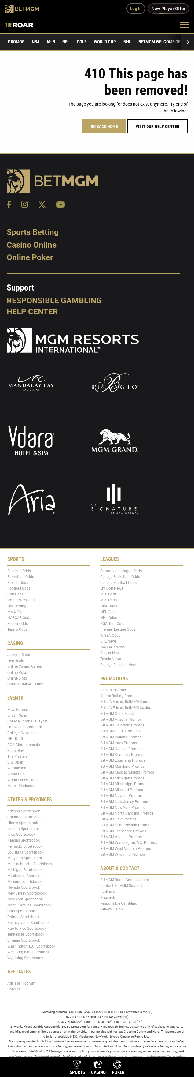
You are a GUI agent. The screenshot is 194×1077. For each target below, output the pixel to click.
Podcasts (108, 891)
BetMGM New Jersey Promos (124, 801)
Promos (16, 42)
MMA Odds (16, 612)
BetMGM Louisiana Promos (122, 760)
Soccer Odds (17, 623)
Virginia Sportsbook (23, 940)
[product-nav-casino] (98, 1068)
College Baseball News (118, 664)
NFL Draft (15, 739)
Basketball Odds (20, 577)
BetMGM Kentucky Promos (122, 754)
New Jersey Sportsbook (26, 893)
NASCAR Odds (19, 618)
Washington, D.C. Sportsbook (31, 946)
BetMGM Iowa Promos (118, 743)
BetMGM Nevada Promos (121, 796)
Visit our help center (157, 126)
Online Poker (30, 257)
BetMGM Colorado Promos (122, 725)
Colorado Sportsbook (24, 817)
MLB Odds (108, 594)
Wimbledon (16, 768)
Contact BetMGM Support (121, 886)
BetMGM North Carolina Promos (126, 813)
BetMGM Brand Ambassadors (124, 880)
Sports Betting (33, 232)
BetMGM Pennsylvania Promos (125, 825)
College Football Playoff (27, 721)
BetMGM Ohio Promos (118, 819)
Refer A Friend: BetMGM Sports (125, 702)
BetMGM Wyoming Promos (122, 854)
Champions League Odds (121, 571)
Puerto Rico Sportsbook (26, 928)
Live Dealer (16, 661)
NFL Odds (108, 612)
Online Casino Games (25, 666)
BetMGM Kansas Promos (120, 749)
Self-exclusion (111, 909)
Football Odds (19, 588)
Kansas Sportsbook (23, 840)
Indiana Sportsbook (23, 829)
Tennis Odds (17, 629)
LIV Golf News (111, 588)
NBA (36, 42)
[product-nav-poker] (118, 1068)
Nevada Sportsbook (23, 887)
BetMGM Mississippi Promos (123, 784)
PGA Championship (23, 744)
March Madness (20, 786)
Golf (81, 42)
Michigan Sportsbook (24, 870)
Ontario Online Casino (25, 684)
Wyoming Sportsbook (25, 958)
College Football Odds (118, 582)
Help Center (32, 312)
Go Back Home (104, 126)
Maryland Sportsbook (25, 858)
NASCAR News (112, 647)
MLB (51, 42)
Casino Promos (113, 690)
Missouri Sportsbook (24, 882)
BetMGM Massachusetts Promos (127, 772)
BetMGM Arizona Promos (121, 719)
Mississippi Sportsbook (26, 875)
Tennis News (110, 659)
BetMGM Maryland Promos (122, 766)
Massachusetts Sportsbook (29, 864)
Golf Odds (15, 594)
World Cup (105, 42)
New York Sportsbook (25, 899)
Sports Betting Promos (118, 696)
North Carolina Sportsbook (29, 905)
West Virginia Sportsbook (28, 952)
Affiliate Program (21, 983)
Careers (13, 989)
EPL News (108, 641)
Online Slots (17, 678)
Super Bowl (16, 751)
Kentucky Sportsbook (24, 846)
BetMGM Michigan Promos (122, 778)
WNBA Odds (110, 635)
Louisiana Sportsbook (25, 852)
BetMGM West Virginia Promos (125, 848)
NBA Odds (108, 606)
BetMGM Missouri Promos (121, 790)
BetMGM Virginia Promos (121, 837)
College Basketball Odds (120, 577)
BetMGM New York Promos (122, 807)
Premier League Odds (117, 629)
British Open (17, 715)
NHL (127, 42)
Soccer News (110, 653)
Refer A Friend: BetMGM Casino (125, 707)
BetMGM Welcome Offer (162, 42)
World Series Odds (22, 780)
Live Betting (16, 606)
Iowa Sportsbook (21, 834)
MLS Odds (108, 600)
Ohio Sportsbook (21, 911)
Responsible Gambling (54, 301)
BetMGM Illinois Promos (120, 731)
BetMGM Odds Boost (117, 713)
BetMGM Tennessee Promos (123, 831)
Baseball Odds (19, 571)
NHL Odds (108, 618)
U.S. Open (15, 762)
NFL (65, 42)
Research (107, 897)
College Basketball (22, 733)
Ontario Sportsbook (23, 917)
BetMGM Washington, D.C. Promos (128, 843)
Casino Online (32, 245)
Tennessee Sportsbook (25, 934)
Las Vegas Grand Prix (25, 727)
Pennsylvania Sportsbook (28, 923)
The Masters (17, 756)
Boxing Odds (17, 582)
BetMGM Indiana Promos (120, 737)
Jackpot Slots (18, 655)
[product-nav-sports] (77, 1068)
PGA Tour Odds (112, 623)
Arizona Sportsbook (23, 811)
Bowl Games (17, 709)
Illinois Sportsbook (22, 823)
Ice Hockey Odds (21, 600)
